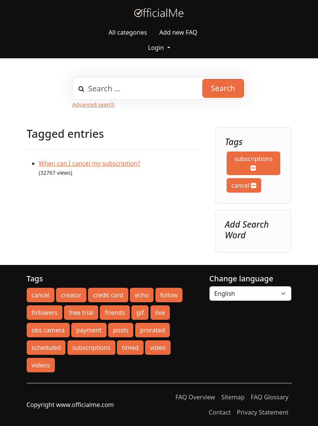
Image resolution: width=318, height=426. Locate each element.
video (158, 347)
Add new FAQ (178, 32)
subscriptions (253, 163)
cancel (244, 185)
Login (156, 47)
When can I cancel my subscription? (90, 163)
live (160, 312)
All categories (128, 32)
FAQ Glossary (269, 397)
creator (71, 295)
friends (115, 312)
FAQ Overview (195, 397)
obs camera (48, 330)
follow (168, 295)
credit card (108, 295)
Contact (220, 412)
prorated (152, 330)
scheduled (46, 347)
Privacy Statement (263, 412)
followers (45, 312)
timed (130, 347)
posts (121, 330)
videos (41, 365)
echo (142, 295)
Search (223, 88)
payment (89, 330)
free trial (81, 312)
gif (140, 312)
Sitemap (233, 397)
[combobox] (159, 88)
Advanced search (93, 104)
